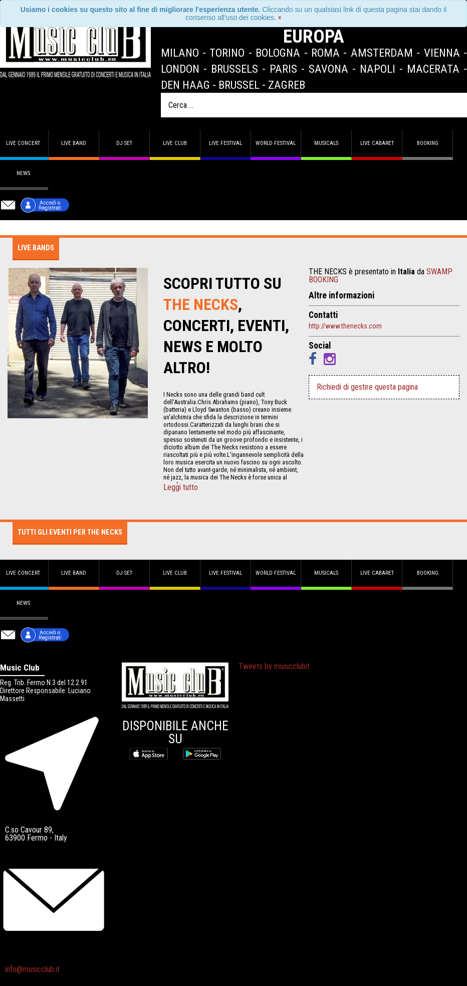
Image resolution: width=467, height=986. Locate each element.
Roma (325, 52)
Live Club (175, 143)
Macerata (433, 68)
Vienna (442, 52)
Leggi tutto (180, 487)
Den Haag (185, 84)
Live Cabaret (377, 143)
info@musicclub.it (32, 969)
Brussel (239, 84)
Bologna (278, 52)
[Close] (280, 18)
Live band (73, 143)
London (180, 68)
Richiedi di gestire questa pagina (367, 387)
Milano (180, 52)
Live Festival (225, 143)
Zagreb (286, 84)
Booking (427, 143)
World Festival (276, 143)
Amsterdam (382, 52)
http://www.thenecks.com (345, 326)
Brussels (234, 68)
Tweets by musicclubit (274, 666)
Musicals (326, 143)
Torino (227, 52)
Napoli (377, 68)
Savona (328, 68)
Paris (283, 68)
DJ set (124, 143)
